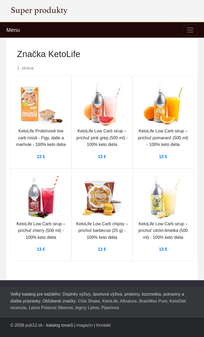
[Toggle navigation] (190, 30)
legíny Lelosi (87, 307)
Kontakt (103, 325)
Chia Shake (89, 301)
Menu (13, 30)
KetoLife (110, 301)
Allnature (128, 301)
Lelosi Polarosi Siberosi (51, 307)
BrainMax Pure (153, 301)
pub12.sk (33, 325)
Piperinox (110, 307)
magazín (84, 325)
